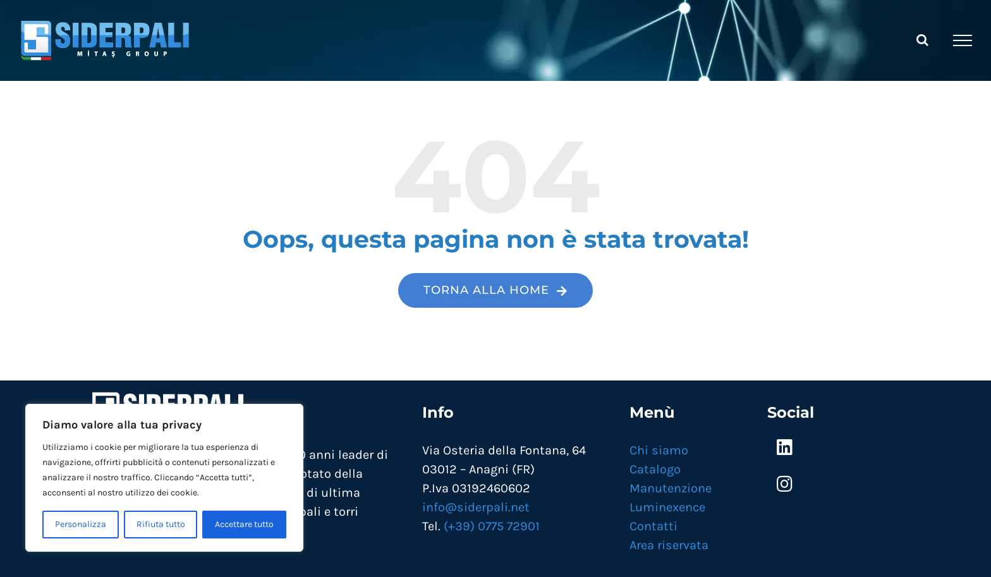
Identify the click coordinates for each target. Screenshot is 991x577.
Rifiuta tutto (161, 524)
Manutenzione (670, 488)
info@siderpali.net (476, 507)
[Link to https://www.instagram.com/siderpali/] (785, 484)
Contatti (653, 526)
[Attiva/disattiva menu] (962, 40)
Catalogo (655, 469)
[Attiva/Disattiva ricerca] (922, 39)
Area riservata (668, 545)
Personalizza (80, 524)
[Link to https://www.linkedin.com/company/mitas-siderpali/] (785, 447)
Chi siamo (658, 450)
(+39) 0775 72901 (492, 526)
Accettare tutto (244, 524)
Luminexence (667, 507)
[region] (164, 478)
